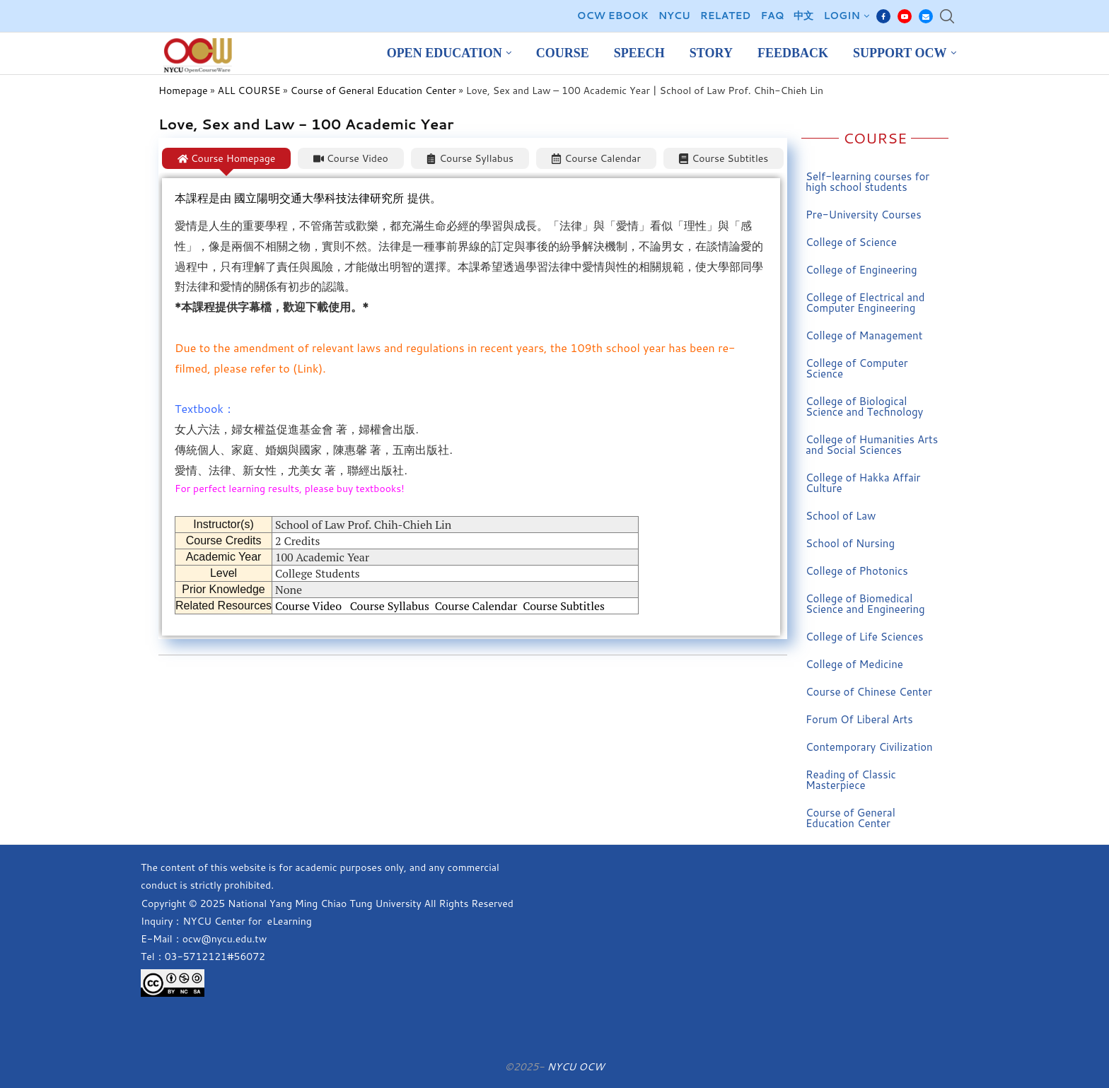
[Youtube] (905, 16)
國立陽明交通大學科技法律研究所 (320, 198)
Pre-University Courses (864, 214)
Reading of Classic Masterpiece (851, 779)
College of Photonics (857, 570)
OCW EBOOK (613, 15)
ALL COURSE (249, 90)
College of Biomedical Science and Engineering (865, 603)
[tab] (226, 158)
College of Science (851, 242)
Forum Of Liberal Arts (859, 719)
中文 (803, 15)
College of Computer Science (857, 368)
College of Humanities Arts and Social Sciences (872, 444)
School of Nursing (850, 543)
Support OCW (900, 53)
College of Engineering (861, 269)
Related (725, 15)
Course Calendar (476, 606)
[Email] (926, 16)
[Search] (947, 16)
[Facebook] (883, 16)
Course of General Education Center (373, 90)
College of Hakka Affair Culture (863, 483)
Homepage (183, 90)
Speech (639, 53)
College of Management (864, 335)
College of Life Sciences (865, 636)
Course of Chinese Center (869, 691)
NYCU (674, 15)
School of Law (841, 515)
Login (841, 15)
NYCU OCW (575, 1067)
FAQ (772, 15)
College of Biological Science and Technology (864, 406)
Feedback (792, 53)
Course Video (308, 606)
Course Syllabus (389, 606)
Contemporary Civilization (869, 746)
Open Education (444, 53)
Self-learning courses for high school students (867, 181)
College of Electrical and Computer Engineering (865, 302)
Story (711, 53)
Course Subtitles (564, 606)
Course (562, 53)
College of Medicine (854, 664)
